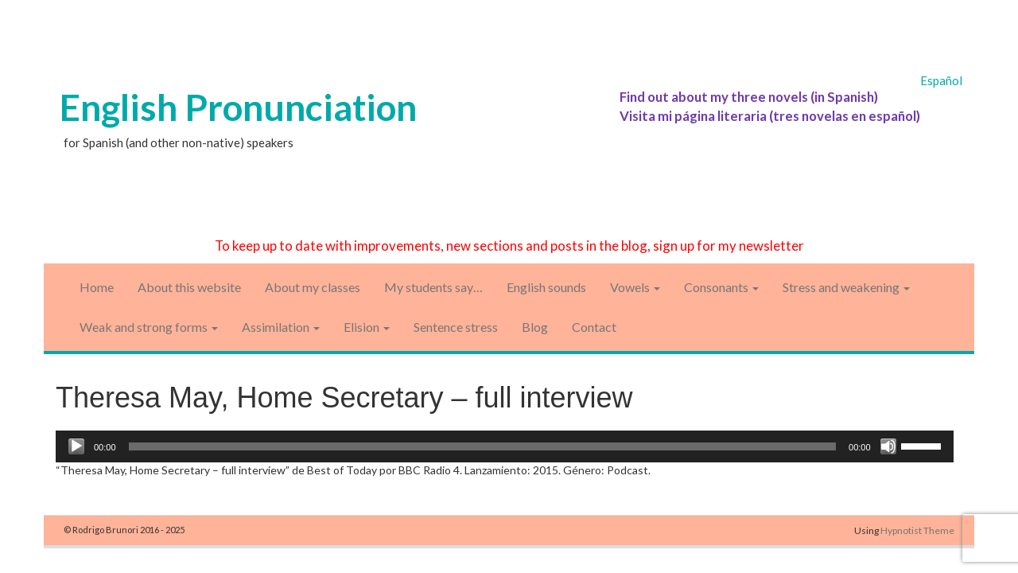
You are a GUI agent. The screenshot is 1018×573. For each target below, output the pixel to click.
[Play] (76, 446)
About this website (189, 286)
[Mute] (888, 446)
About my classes (312, 286)
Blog (535, 326)
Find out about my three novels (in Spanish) (749, 96)
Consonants (721, 286)
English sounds (546, 286)
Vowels (635, 286)
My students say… (433, 286)
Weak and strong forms (149, 326)
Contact (594, 326)
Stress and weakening (846, 286)
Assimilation (281, 326)
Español (941, 80)
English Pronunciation (238, 107)
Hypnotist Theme (917, 530)
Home (97, 286)
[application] (505, 446)
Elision (367, 326)
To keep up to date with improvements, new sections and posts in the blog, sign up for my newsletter (509, 245)
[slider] (483, 446)
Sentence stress (456, 326)
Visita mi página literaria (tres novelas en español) (770, 115)
